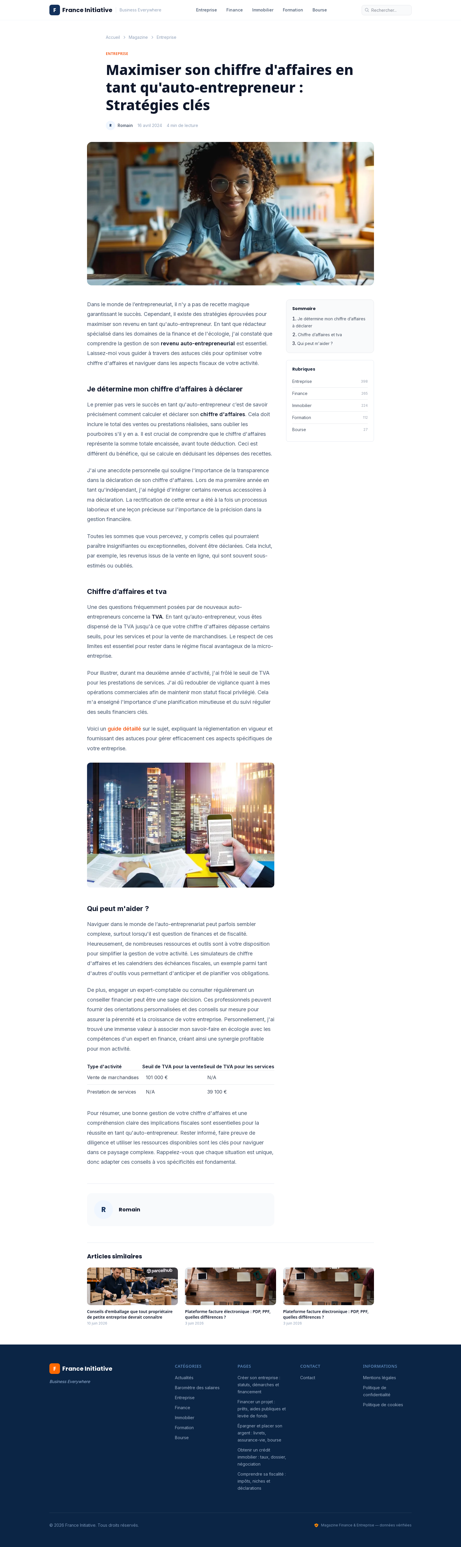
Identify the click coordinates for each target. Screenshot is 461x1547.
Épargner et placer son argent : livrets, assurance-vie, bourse (260, 1432)
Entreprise (206, 9)
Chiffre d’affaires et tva (320, 334)
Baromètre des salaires (197, 1387)
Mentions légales (379, 1377)
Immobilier (262, 9)
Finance (234, 9)
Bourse (320, 9)
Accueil (113, 37)
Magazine (138, 37)
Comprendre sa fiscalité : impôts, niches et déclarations (262, 1481)
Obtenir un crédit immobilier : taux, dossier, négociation (262, 1456)
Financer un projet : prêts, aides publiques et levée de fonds (262, 1408)
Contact (307, 1377)
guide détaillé (124, 729)
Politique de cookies (383, 1404)
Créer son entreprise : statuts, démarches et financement (259, 1384)
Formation (293, 9)
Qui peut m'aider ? (315, 343)
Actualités (184, 1377)
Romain (125, 125)
